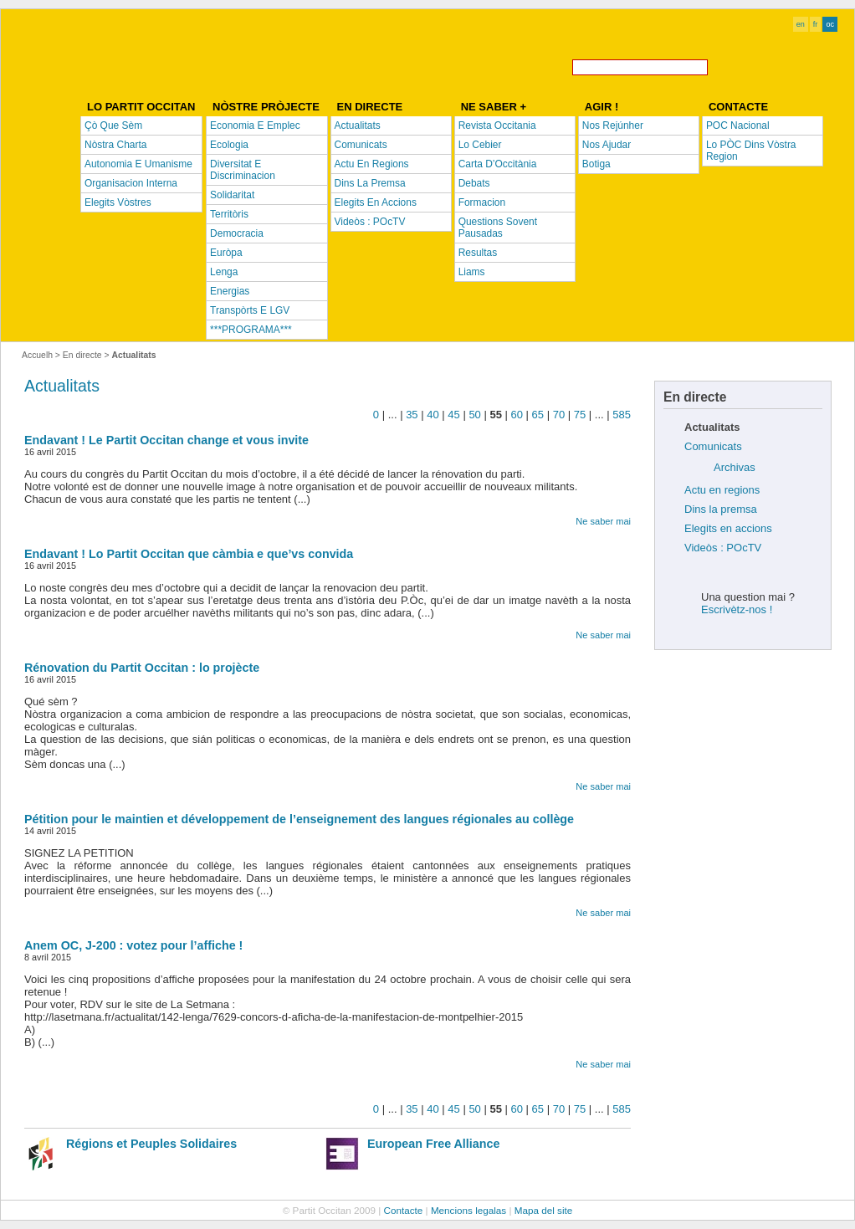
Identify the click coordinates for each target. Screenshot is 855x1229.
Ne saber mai (603, 521)
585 (621, 414)
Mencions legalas (468, 1210)
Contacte (403, 1210)
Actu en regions (722, 490)
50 (474, 414)
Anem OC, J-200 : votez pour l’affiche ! (133, 945)
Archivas (734, 467)
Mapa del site (544, 1210)
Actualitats (62, 385)
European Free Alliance (433, 1143)
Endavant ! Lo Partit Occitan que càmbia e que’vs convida (188, 554)
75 (580, 414)
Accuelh (37, 355)
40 (432, 414)
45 (453, 414)
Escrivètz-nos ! (736, 609)
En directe (82, 355)
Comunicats (713, 446)
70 (559, 414)
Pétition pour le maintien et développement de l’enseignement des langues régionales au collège (299, 819)
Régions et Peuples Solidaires (151, 1143)
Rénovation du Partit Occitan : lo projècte (141, 667)
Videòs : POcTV (722, 547)
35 (411, 414)
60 (517, 414)
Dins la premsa (720, 509)
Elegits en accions (728, 528)
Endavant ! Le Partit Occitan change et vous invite (166, 440)
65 (538, 414)
